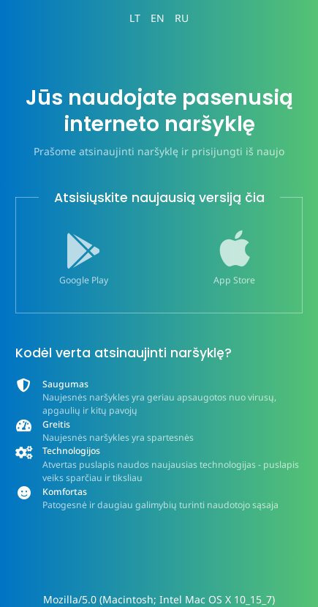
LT (134, 18)
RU (182, 18)
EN (157, 18)
